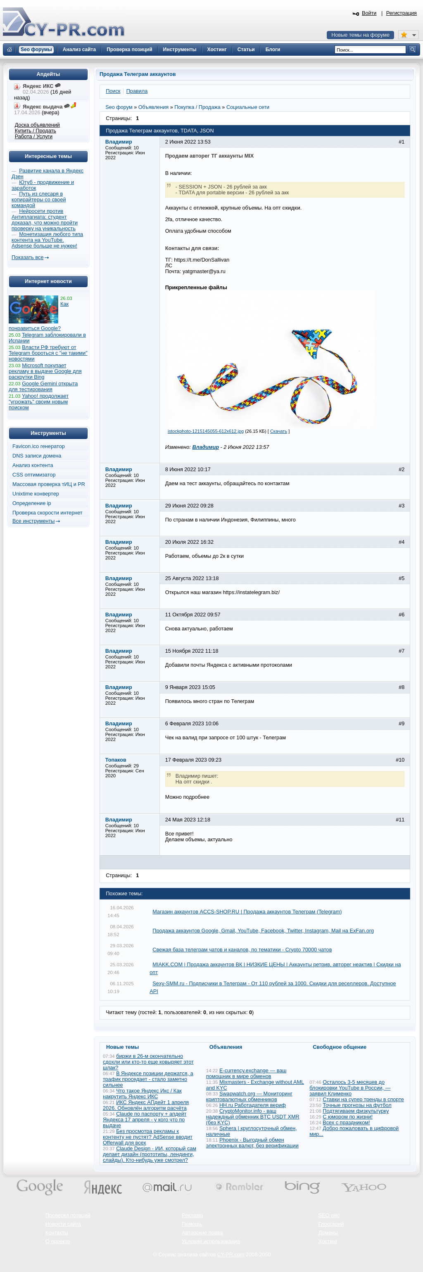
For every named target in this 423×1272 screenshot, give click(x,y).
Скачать (278, 431)
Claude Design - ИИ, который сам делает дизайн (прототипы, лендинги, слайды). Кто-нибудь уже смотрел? (149, 1154)
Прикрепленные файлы (196, 287)
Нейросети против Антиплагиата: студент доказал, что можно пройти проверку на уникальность (45, 219)
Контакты (56, 1233)
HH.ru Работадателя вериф (252, 1105)
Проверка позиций (67, 1215)
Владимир (205, 447)
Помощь (192, 1224)
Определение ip (31, 503)
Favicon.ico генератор (38, 446)
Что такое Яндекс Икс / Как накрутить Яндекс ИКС (142, 1094)
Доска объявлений (37, 125)
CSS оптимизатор (34, 475)
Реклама (192, 1215)
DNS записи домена (36, 456)
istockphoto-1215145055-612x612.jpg (206, 431)
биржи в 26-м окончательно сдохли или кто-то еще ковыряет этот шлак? (148, 1062)
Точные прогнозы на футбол (357, 1105)
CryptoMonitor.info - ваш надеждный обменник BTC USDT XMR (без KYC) (252, 1117)
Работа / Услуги (33, 136)
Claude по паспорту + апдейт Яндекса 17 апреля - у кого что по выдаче (144, 1119)
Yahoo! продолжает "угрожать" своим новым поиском (39, 402)
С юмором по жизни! (348, 1117)
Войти (369, 13)
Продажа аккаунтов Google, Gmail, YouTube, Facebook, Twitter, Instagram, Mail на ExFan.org (263, 931)
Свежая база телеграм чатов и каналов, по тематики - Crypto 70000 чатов (242, 950)
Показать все (27, 257)
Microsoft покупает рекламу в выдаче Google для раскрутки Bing (45, 371)
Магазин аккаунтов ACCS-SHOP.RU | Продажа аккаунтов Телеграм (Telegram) (247, 912)
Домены (328, 1233)
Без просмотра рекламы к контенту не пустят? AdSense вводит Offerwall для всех (147, 1137)
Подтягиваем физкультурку (356, 1111)
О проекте (57, 1241)
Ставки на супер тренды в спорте (363, 1099)
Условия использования (211, 1241)
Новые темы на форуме (360, 35)
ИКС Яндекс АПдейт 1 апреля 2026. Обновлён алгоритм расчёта (146, 1105)
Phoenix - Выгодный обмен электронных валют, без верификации (252, 1143)
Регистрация (401, 13)
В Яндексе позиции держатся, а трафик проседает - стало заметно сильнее (148, 1079)
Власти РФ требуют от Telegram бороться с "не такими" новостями (48, 353)
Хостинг (327, 1241)
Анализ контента (32, 465)
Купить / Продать (35, 131)
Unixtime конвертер (35, 494)
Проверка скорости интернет (47, 513)
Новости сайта (63, 1224)
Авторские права (202, 1233)
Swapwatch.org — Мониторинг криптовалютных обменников (249, 1096)
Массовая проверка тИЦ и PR (48, 484)
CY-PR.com (231, 1255)
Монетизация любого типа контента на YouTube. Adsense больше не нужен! (47, 240)
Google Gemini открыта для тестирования (43, 386)
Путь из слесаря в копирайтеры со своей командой (39, 199)
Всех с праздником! (346, 1123)
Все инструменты (33, 521)
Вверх (373, 1243)
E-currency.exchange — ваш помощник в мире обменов (246, 1073)
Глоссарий (331, 1224)
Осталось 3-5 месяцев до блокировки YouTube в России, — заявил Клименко (349, 1088)
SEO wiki (329, 1215)
